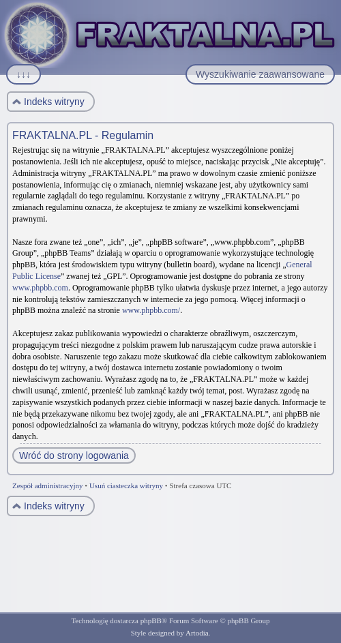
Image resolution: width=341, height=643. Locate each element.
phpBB (151, 620)
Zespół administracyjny (47, 485)
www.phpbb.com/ (151, 310)
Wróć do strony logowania (74, 455)
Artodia (197, 633)
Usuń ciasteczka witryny (126, 485)
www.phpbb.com (40, 288)
